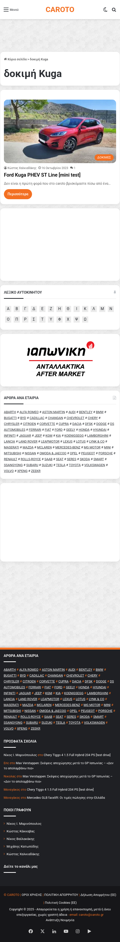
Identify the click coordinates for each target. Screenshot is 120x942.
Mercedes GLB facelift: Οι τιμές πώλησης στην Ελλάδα (66, 797)
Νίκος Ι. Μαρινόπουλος (24, 823)
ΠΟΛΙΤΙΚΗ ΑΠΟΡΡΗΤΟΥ (61, 895)
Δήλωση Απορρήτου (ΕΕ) (98, 895)
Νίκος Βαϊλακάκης (20, 839)
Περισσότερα (18, 194)
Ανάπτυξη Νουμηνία (60, 920)
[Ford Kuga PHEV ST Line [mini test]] (60, 131)
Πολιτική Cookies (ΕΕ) (61, 902)
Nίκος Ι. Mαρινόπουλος (20, 755)
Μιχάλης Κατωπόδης (23, 846)
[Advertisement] (60, 522)
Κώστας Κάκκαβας (21, 831)
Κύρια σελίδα (15, 59)
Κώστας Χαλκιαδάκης (22, 168)
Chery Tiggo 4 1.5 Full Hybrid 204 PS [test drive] (77, 755)
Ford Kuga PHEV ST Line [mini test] (42, 175)
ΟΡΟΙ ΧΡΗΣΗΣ (32, 895)
